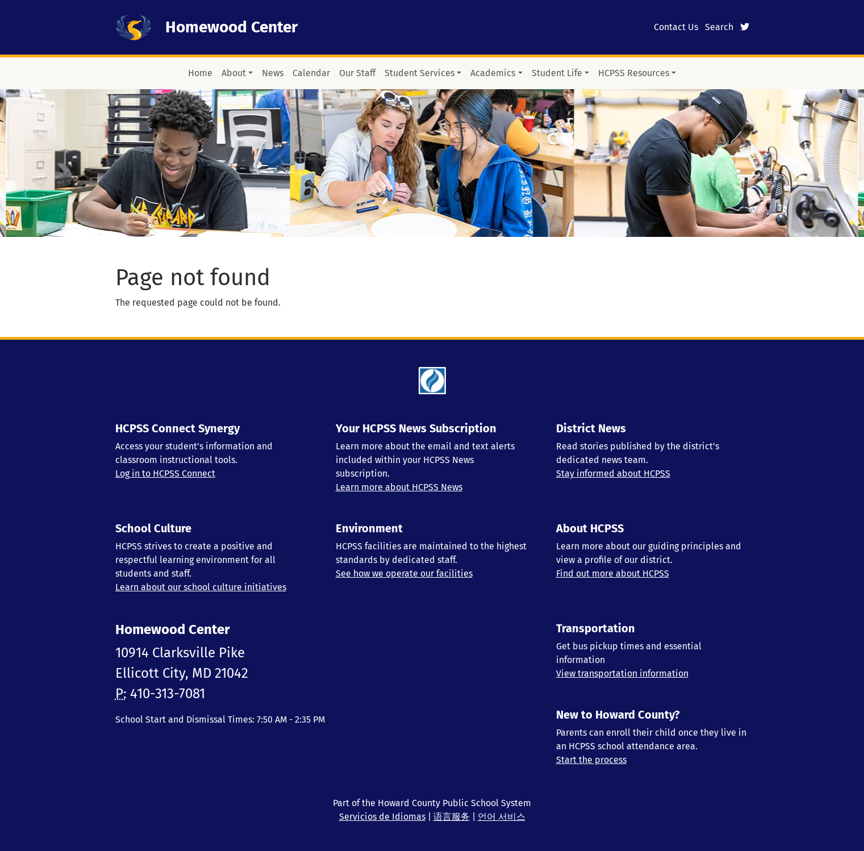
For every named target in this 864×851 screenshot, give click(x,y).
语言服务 (451, 816)
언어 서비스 (501, 816)
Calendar (311, 73)
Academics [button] (492, 73)
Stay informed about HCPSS (613, 473)
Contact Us (676, 27)
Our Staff (357, 73)
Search (719, 27)
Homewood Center (231, 27)
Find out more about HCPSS (612, 573)
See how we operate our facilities (404, 573)
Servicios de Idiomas (382, 816)
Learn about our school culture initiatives (200, 587)
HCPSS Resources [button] (633, 73)
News (272, 73)
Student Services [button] (419, 73)
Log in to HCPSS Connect (165, 473)
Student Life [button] (557, 73)
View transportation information (622, 673)
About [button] (234, 73)
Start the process (591, 759)
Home (200, 73)
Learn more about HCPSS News (399, 487)
